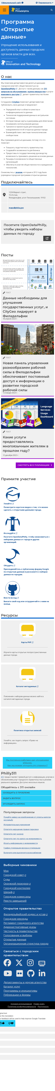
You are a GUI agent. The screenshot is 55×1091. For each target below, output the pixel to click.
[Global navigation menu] (4, 9)
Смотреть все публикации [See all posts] (35, 465)
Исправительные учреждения (17, 824)
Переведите (45, 3)
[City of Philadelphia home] (20, 10)
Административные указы (20, 927)
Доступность (43, 1007)
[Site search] (51, 10)
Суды (7, 879)
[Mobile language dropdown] (45, 2)
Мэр (6, 870)
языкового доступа (10, 94)
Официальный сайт (12, 3)
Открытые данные (15, 939)
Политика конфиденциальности (22, 1007)
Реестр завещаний (15, 900)
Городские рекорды (16, 918)
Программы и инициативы (20, 990)
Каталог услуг (12, 986)
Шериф (8, 892)
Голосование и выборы (18, 935)
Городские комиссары (17, 896)
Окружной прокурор (16, 883)
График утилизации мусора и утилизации (22, 848)
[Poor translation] (10, 1023)
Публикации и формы (17, 994)
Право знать (38, 1004)
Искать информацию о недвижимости (21, 843)
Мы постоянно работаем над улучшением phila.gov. (27, 763)
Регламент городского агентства (24, 923)
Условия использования (21, 1004)
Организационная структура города (26, 943)
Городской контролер (17, 888)
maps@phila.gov (16, 208)
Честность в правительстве (20, 931)
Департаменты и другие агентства (25, 982)
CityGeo (15, 102)
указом (19, 172)
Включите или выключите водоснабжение (22, 852)
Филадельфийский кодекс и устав (24, 914)
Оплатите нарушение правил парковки (21, 829)
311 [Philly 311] (2, 777)
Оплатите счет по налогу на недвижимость (23, 838)
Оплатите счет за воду (13, 834)
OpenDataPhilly (8, 88)
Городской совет (14, 875)
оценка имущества (37, 91)
